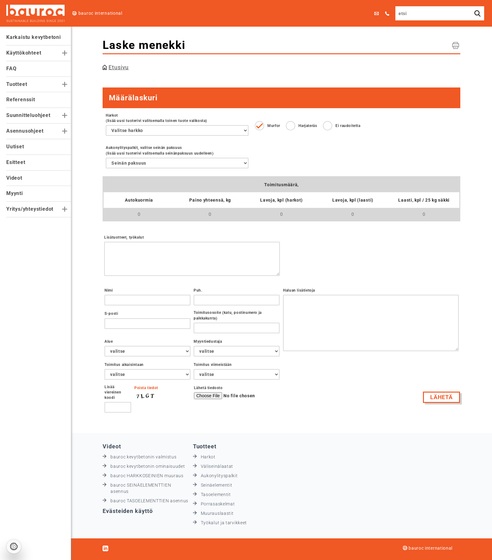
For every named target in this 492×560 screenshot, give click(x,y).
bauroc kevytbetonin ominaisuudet (151, 466)
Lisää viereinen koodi (116, 392)
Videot (14, 178)
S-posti (115, 313)
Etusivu (122, 67)
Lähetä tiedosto (211, 388)
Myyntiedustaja (211, 341)
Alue (112, 341)
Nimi (112, 290)
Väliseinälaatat (221, 466)
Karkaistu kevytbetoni (33, 37)
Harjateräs (311, 126)
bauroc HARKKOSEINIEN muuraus (150, 475)
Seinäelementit (220, 485)
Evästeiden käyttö (131, 511)
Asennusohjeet (24, 131)
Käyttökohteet (23, 53)
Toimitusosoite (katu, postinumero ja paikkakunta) (231, 315)
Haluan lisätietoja (303, 290)
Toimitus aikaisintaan (127, 364)
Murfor (277, 126)
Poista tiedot (150, 388)
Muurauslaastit (221, 513)
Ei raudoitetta (351, 126)
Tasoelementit (220, 494)
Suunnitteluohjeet (28, 115)
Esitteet (15, 162)
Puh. (201, 290)
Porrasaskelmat (222, 503)
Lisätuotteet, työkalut (127, 237)
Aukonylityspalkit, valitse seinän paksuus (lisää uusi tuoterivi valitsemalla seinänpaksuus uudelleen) (163, 150)
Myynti (14, 193)
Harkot (212, 456)
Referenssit (20, 100)
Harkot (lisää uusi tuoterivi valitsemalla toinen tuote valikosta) (160, 118)
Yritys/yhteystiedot (29, 209)
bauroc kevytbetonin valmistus (147, 456)
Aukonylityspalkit (223, 475)
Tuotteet (16, 84)
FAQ (11, 68)
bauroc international (100, 13)
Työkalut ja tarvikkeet (228, 522)
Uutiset (15, 147)
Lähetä (445, 397)
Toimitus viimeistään (216, 364)
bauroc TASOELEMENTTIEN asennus (153, 500)
